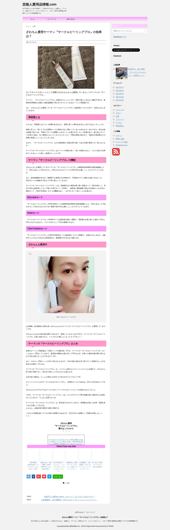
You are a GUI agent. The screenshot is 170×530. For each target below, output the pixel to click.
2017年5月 (120, 94)
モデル (118, 113)
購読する (117, 26)
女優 (67, 483)
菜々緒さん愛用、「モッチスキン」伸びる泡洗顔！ (98, 465)
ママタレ (119, 123)
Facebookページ (119, 37)
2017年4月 (120, 97)
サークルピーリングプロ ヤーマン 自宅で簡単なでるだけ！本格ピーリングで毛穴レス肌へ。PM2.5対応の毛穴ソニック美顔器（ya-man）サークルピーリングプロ (66, 441)
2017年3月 (120, 100)
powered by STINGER (105, 526)
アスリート (120, 119)
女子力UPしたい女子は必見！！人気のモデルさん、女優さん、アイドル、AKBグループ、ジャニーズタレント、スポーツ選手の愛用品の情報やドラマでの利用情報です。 (85, 521)
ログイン (119, 135)
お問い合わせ (70, 19)
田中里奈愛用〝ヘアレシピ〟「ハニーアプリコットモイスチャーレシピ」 (59, 467)
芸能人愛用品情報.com (39, 4)
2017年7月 (120, 87)
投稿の (120, 139)
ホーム (33, 19)
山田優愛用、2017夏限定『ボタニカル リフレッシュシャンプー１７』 (85, 466)
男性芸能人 (120, 126)
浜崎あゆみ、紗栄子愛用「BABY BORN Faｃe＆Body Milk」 (46, 466)
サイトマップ (51, 19)
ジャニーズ (120, 110)
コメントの (122, 142)
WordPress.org (121, 145)
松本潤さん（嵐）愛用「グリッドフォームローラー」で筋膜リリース (137, 72)
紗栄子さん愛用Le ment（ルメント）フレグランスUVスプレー (69, 496)
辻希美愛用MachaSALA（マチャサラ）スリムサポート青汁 (33, 466)
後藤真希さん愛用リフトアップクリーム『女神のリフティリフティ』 (72, 466)
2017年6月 (120, 91)
